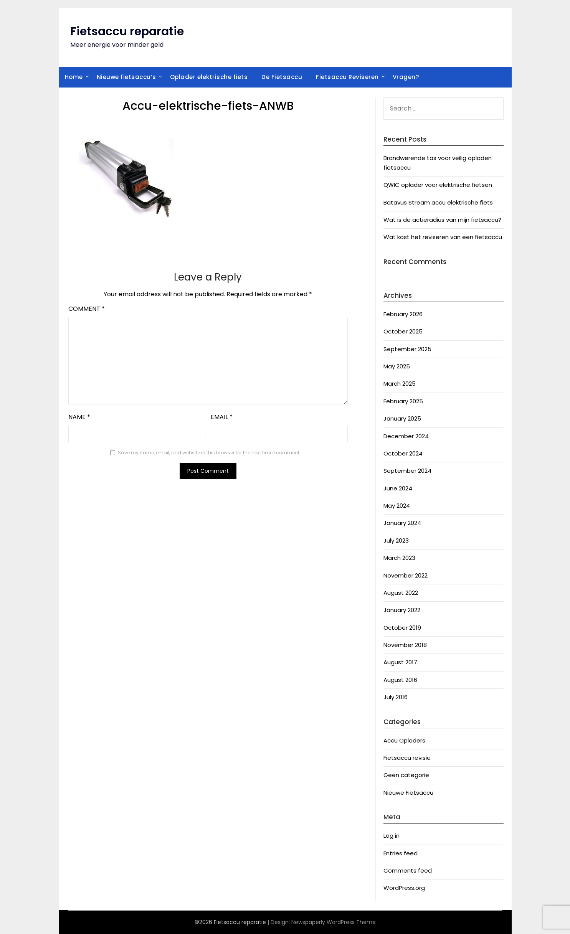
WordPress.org (404, 888)
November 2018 (405, 645)
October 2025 (403, 331)
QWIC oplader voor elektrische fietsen (437, 185)
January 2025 (402, 418)
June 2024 (397, 488)
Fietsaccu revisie (407, 758)
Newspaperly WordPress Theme (333, 922)
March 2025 (399, 384)
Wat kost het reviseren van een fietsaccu (442, 237)
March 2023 (399, 558)
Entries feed (400, 853)
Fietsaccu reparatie (127, 31)
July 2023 (396, 540)
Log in (391, 836)
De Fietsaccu (281, 77)
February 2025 (403, 401)
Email (222, 417)
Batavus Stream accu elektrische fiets (438, 202)
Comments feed (407, 870)
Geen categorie (406, 775)
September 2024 (407, 471)
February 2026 (403, 314)
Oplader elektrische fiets (209, 77)
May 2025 (396, 366)
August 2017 (400, 662)
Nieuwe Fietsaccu (408, 793)
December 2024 (406, 436)
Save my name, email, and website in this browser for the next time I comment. (209, 452)
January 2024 (402, 523)
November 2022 (405, 575)
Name (79, 417)
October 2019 (402, 628)
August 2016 (400, 680)
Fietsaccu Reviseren (347, 77)
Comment (86, 308)
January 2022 (401, 610)
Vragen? (406, 77)
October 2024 (403, 453)
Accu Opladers (404, 740)
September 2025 (407, 349)
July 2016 (395, 697)
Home (74, 77)
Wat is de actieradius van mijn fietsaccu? (442, 220)
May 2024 (396, 506)
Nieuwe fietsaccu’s (126, 77)
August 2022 (400, 593)
